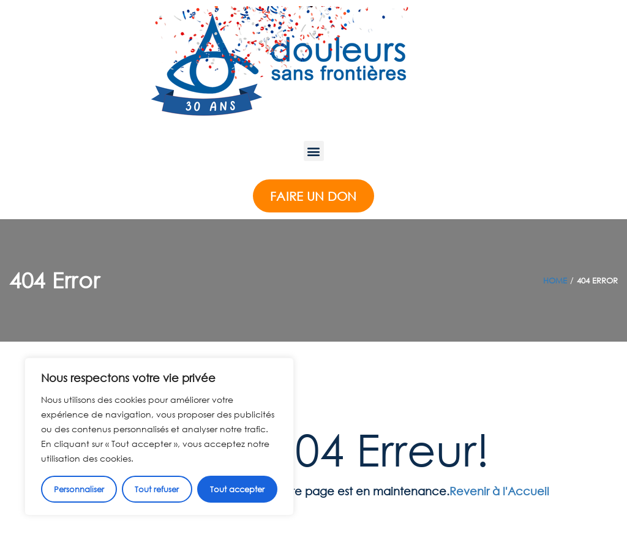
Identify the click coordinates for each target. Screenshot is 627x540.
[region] (159, 437)
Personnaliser (79, 489)
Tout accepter (237, 489)
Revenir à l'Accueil (499, 491)
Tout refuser (157, 489)
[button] (314, 151)
